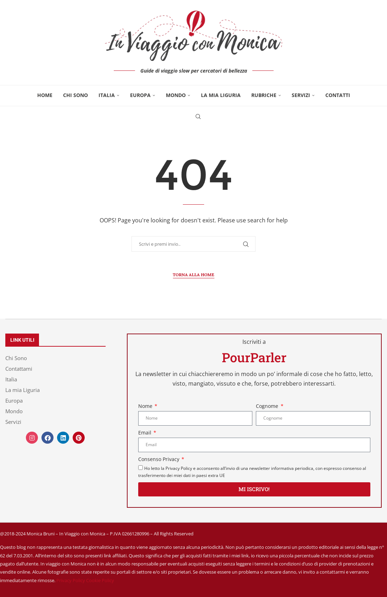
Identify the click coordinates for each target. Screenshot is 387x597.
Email (145, 432)
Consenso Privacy (159, 459)
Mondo (176, 95)
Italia (107, 95)
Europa (140, 95)
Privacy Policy (70, 580)
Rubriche (263, 95)
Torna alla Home (193, 274)
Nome (146, 406)
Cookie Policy (100, 580)
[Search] (198, 116)
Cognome (268, 406)
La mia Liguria (221, 95)
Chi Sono (75, 95)
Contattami (18, 368)
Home (44, 95)
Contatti (337, 95)
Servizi (301, 95)
